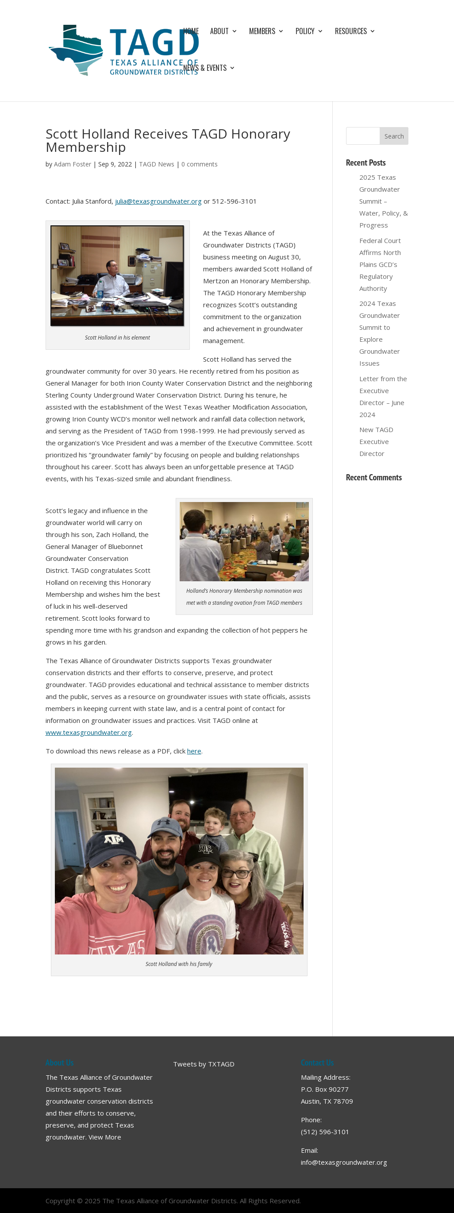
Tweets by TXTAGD (204, 1063)
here (194, 750)
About (219, 32)
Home (191, 32)
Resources (351, 32)
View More (104, 1136)
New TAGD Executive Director (376, 441)
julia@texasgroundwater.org (158, 201)
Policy (305, 32)
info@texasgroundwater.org (344, 1162)
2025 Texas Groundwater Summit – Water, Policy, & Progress (383, 201)
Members (262, 32)
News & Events (205, 69)
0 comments (199, 164)
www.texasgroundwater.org (89, 732)
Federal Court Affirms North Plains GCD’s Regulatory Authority (380, 264)
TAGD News (156, 164)
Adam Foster (72, 164)
